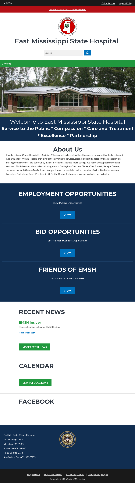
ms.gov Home (33, 476)
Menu (6, 63)
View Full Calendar (35, 384)
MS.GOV (7, 3)
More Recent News (34, 348)
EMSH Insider (30, 324)
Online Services (108, 3)
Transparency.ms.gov (98, 476)
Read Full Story (27, 334)
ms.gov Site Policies (53, 476)
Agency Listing (125, 3)
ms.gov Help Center (75, 476)
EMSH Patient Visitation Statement (67, 9)
